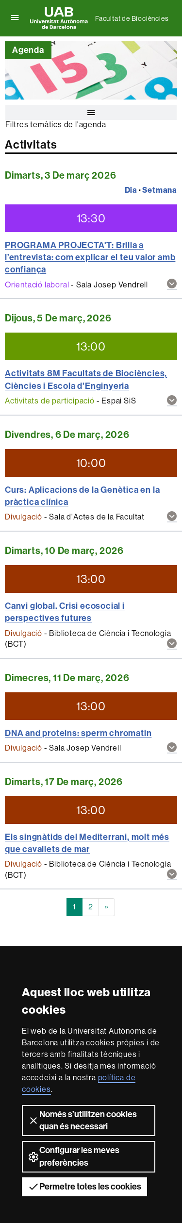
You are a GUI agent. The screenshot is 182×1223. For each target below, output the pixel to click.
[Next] (107, 907)
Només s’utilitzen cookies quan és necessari (82, 1120)
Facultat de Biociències (131, 18)
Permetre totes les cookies (84, 1186)
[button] (172, 284)
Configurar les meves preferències (73, 1156)
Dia (131, 190)
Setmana (159, 190)
